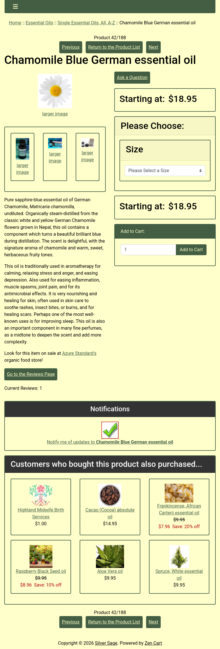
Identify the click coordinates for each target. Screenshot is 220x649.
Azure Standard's (79, 353)
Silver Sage (106, 643)
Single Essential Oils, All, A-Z (86, 22)
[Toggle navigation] (15, 6)
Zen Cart (153, 643)
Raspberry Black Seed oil (41, 571)
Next (153, 47)
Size (134, 149)
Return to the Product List (114, 47)
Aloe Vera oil (110, 571)
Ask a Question (132, 77)
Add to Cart (191, 249)
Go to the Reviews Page (31, 374)
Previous (71, 47)
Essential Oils (39, 22)
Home (15, 22)
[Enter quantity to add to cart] (148, 249)
